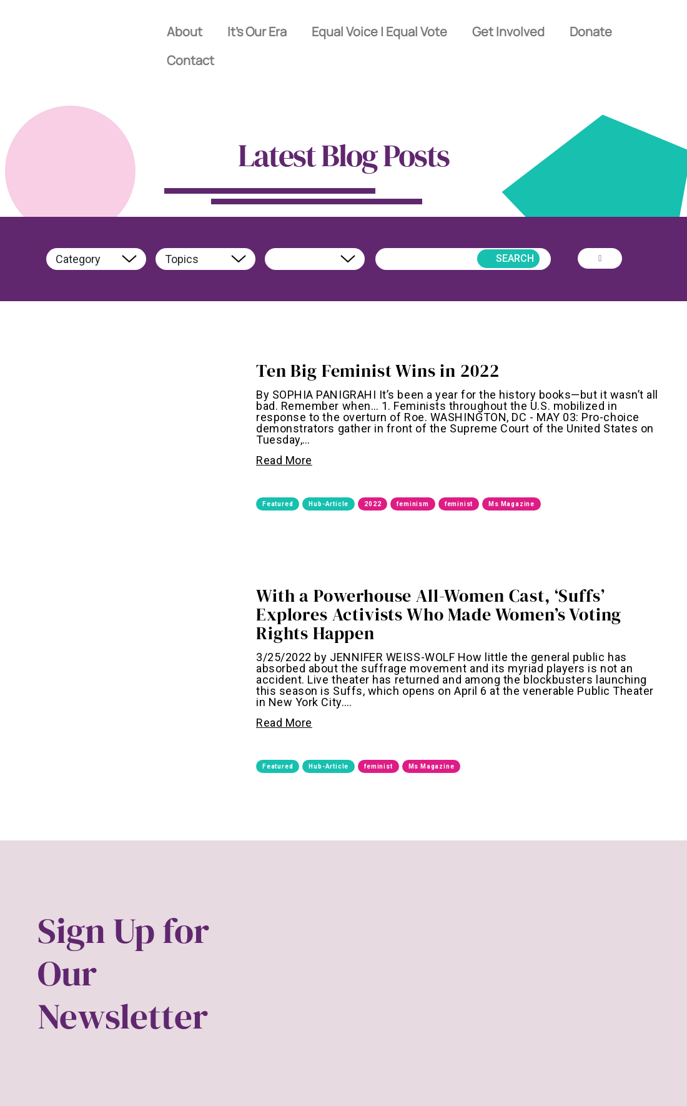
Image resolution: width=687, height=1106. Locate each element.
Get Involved (509, 31)
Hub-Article (328, 504)
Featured (277, 504)
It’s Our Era (257, 31)
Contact (190, 60)
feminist (459, 504)
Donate (591, 31)
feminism (412, 504)
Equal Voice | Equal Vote (380, 31)
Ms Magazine (511, 504)
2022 (372, 504)
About (184, 31)
